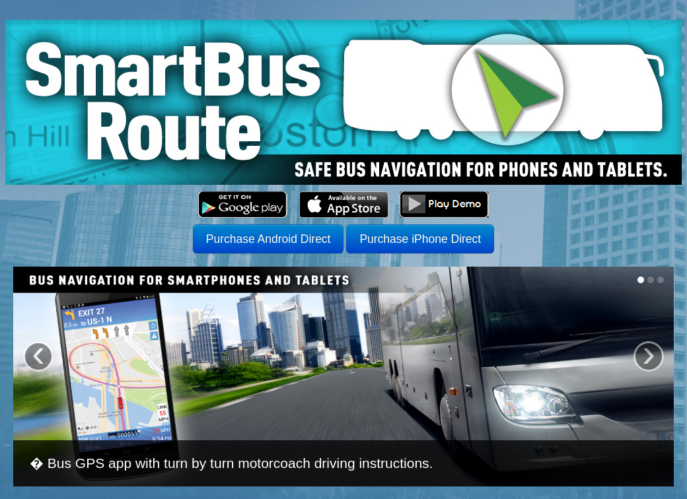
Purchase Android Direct (268, 239)
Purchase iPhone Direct (420, 239)
